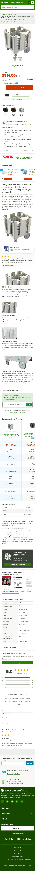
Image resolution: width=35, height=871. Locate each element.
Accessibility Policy (17, 856)
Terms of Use (13, 412)
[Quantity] (4, 87)
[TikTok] (16, 801)
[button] (15, 59)
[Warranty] (28, 583)
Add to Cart (8, 178)
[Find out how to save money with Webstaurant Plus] (1, 170)
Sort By (4, 711)
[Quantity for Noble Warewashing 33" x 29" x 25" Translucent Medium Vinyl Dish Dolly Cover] (2, 179)
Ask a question (22, 22)
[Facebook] (12, 801)
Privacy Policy (21, 412)
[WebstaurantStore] (17, 790)
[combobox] (17, 7)
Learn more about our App (15, 783)
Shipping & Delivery (23, 839)
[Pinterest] (21, 801)
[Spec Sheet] (6, 583)
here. (13, 525)
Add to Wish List (17, 99)
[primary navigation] (5, 2)
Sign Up (29, 763)
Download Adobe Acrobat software (10, 593)
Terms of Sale (17, 847)
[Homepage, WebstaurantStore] (17, 2)
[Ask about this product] (17, 404)
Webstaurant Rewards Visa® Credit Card (21, 96)
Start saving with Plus (13, 774)
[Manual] (17, 583)
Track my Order (17, 834)
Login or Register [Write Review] (17, 662)
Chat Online (8, 839)
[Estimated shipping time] (30, 124)
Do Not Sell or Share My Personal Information (17, 859)
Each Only (4, 72)
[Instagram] (2, 801)
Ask (29, 404)
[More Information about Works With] (12, 165)
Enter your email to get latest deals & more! (16, 759)
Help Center (17, 828)
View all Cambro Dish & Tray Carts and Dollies (24, 157)
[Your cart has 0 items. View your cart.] (31, 2)
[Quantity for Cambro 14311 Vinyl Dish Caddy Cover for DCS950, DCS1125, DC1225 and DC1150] (23, 179)
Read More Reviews (8, 265)
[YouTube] (7, 801)
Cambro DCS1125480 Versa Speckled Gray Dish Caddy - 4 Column (11, 436)
